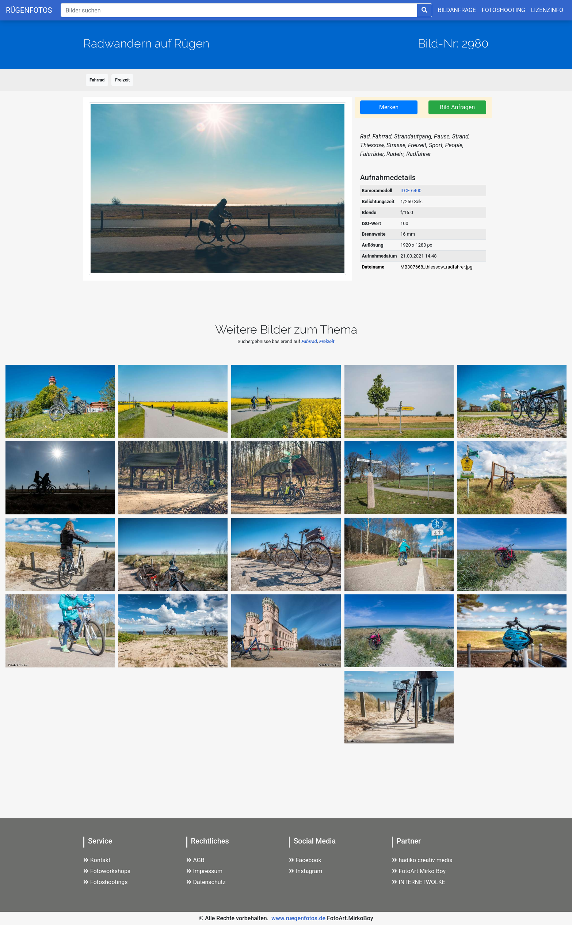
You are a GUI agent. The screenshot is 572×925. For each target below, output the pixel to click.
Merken (389, 107)
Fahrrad (96, 80)
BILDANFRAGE (457, 10)
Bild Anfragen (457, 107)
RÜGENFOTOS (29, 10)
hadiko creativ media (422, 860)
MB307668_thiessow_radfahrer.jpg (436, 267)
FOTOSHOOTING (503, 10)
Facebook (305, 860)
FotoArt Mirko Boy (419, 871)
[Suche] (239, 10)
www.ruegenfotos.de (298, 918)
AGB (195, 860)
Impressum (204, 871)
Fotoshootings (105, 882)
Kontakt (96, 860)
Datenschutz (206, 882)
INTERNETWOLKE (418, 882)
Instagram (305, 871)
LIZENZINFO (547, 10)
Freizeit (122, 80)
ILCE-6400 (411, 190)
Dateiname (373, 267)
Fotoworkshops (106, 871)
